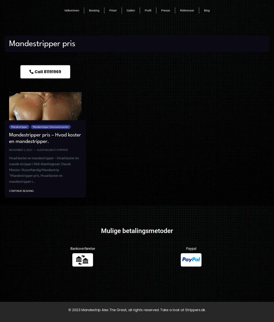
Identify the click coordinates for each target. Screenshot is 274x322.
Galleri (131, 10)
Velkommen (71, 10)
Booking (94, 10)
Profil (148, 10)
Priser (113, 10)
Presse (165, 10)
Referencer (187, 10)
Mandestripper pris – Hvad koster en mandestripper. (45, 138)
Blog (207, 10)
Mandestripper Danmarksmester (51, 126)
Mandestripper (19, 126)
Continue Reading (21, 190)
